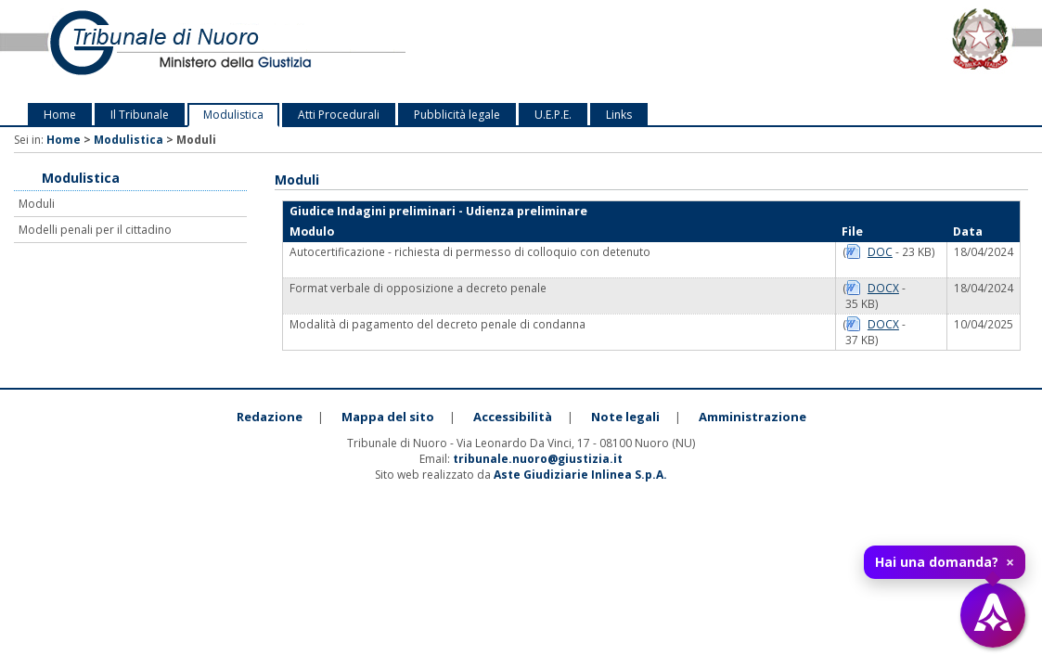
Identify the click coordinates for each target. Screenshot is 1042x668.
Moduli (37, 204)
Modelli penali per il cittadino (95, 230)
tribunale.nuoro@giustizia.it (538, 459)
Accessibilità (512, 416)
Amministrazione (752, 416)
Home (60, 114)
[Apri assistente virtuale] (992, 615)
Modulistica (233, 114)
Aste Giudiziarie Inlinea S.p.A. (580, 474)
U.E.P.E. (553, 114)
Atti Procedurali (338, 114)
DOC (880, 251)
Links (619, 114)
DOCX (883, 287)
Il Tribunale (139, 114)
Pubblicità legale (457, 114)
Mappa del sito (387, 416)
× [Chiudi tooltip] (1010, 562)
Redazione (269, 416)
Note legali (625, 416)
